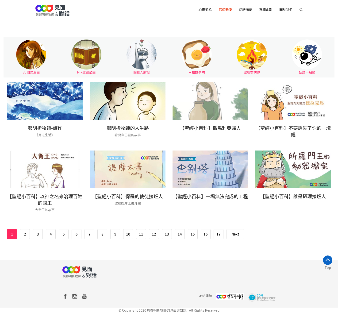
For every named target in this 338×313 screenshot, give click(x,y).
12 (154, 234)
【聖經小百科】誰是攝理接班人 (293, 196)
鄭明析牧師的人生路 (128, 128)
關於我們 (285, 9)
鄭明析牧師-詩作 (45, 128)
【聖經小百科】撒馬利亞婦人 (210, 128)
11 (141, 234)
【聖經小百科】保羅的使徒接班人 (127, 196)
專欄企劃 (265, 9)
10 (128, 234)
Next (235, 234)
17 (218, 234)
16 (206, 234)
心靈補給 (205, 9)
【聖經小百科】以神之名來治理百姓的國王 (44, 199)
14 (180, 234)
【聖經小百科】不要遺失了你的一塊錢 (293, 131)
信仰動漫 (225, 9)
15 (193, 234)
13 (167, 234)
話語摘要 (245, 9)
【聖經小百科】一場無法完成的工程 (210, 196)
